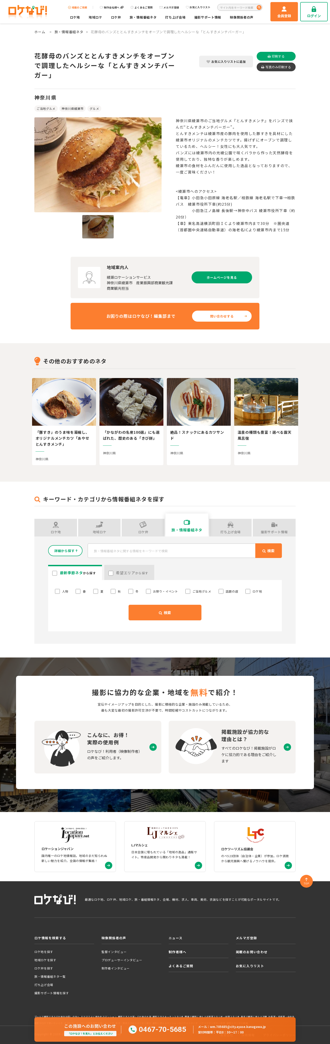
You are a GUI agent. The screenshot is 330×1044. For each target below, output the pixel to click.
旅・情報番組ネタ (143, 17)
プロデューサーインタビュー (122, 960)
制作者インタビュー (116, 968)
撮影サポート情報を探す (51, 993)
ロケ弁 (116, 17)
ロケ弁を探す (43, 968)
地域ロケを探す (45, 960)
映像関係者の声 (241, 17)
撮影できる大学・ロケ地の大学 (134, 1016)
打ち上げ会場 (175, 17)
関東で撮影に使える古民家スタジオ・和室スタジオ (212, 1016)
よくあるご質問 (141, 7)
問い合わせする (222, 316)
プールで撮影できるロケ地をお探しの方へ (57, 1016)
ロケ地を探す (43, 952)
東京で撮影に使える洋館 (254, 1016)
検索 (165, 612)
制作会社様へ (112, 7)
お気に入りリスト (198, 7)
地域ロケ (95, 17)
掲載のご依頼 (77, 7)
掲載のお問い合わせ (252, 952)
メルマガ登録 (169, 7)
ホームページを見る (222, 277)
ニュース (176, 938)
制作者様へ (177, 952)
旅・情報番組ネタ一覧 (50, 976)
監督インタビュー (114, 952)
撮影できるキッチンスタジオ (168, 1016)
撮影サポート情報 (207, 17)
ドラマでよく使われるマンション (99, 1016)
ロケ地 (75, 17)
